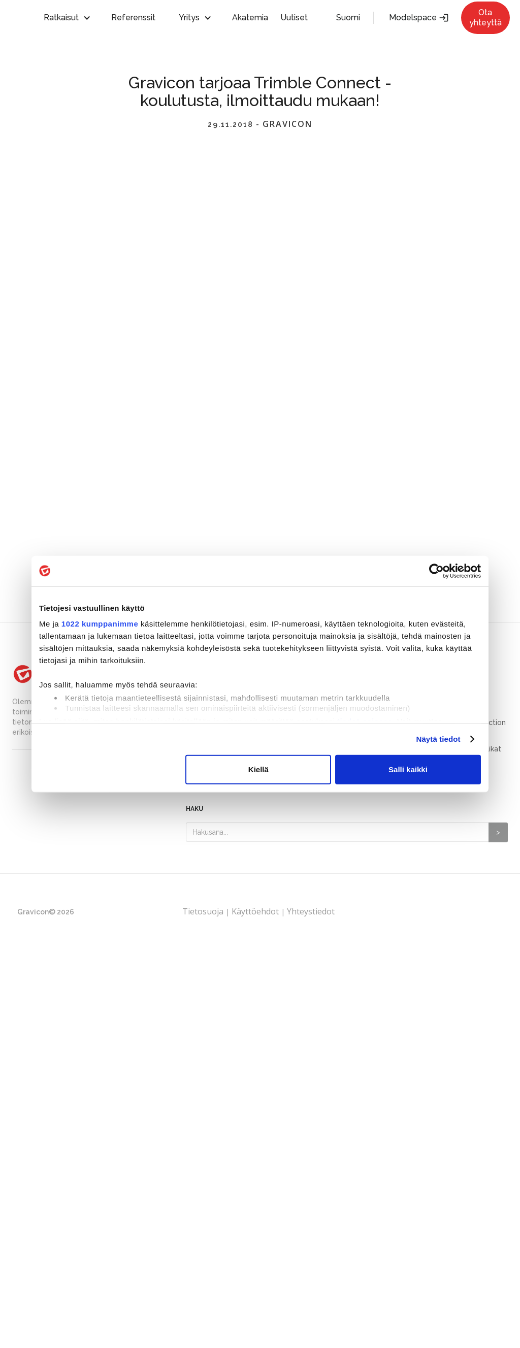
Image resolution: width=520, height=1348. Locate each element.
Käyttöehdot (255, 911)
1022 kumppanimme (99, 623)
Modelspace (419, 18)
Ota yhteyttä (485, 17)
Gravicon (287, 124)
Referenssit (133, 17)
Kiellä (258, 769)
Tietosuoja (203, 911)
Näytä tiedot (438, 739)
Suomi (348, 17)
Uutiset (294, 17)
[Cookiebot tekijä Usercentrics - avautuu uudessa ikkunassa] (436, 570)
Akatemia (250, 17)
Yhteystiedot (311, 911)
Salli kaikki (408, 769)
